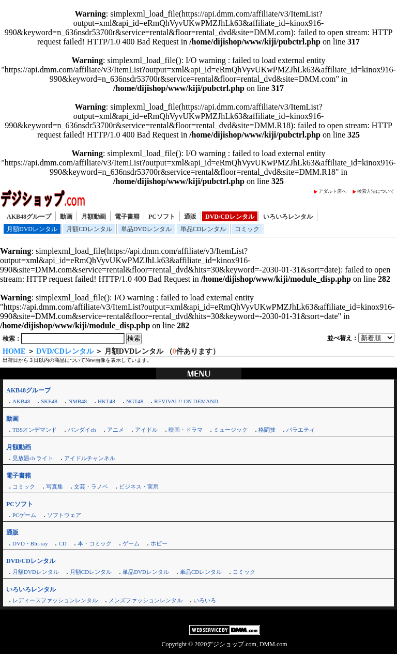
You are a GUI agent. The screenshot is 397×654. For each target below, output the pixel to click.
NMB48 (77, 401)
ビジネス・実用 (139, 486)
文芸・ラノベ (91, 486)
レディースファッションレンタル (55, 600)
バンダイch (82, 430)
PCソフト (161, 216)
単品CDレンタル (203, 229)
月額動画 (93, 216)
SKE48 (49, 401)
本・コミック (95, 543)
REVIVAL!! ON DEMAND (186, 401)
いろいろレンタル (288, 216)
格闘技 (267, 430)
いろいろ (204, 600)
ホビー (158, 543)
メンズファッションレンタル (145, 600)
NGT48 (135, 401)
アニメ (115, 430)
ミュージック (230, 430)
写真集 (54, 486)
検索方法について (375, 191)
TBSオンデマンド (34, 430)
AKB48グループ (29, 216)
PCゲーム (24, 515)
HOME (14, 351)
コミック (247, 229)
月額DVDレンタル (32, 229)
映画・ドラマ (186, 430)
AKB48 (21, 401)
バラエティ (300, 430)
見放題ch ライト (32, 458)
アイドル (146, 430)
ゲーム (131, 543)
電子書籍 (127, 216)
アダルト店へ (332, 191)
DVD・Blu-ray (30, 543)
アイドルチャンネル (89, 458)
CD (62, 543)
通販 (190, 216)
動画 (66, 216)
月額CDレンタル (89, 229)
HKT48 (106, 401)
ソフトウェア (64, 515)
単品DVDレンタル (146, 229)
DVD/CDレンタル (229, 216)
